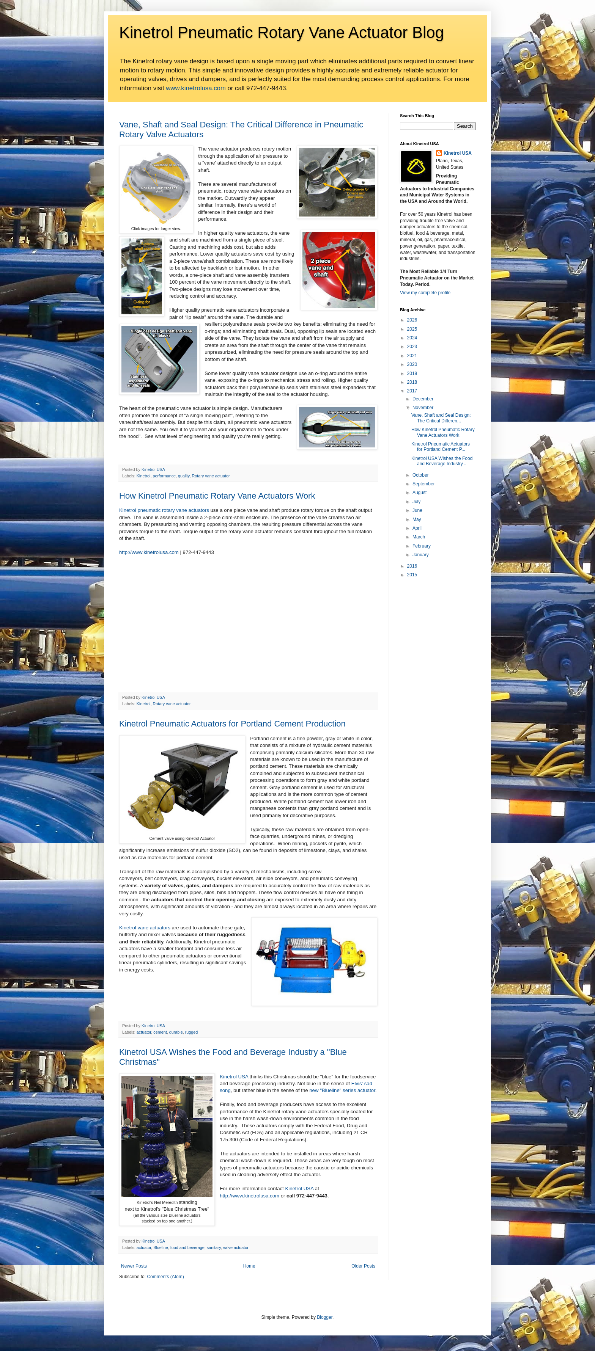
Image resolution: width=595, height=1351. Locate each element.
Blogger (324, 1317)
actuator (144, 1032)
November (422, 407)
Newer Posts (134, 1266)
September (423, 483)
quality (183, 476)
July (416, 501)
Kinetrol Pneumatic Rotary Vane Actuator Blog (281, 32)
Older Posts (363, 1266)
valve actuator (236, 1247)
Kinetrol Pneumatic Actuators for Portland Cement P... (440, 446)
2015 (412, 574)
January (420, 554)
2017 (412, 391)
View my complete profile (425, 292)
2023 (412, 346)
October (420, 475)
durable (176, 1032)
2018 (412, 382)
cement (160, 1032)
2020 (412, 364)
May (416, 519)
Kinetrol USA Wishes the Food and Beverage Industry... (441, 461)
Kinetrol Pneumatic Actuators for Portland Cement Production (232, 723)
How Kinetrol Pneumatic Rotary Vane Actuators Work (217, 496)
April (417, 528)
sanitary (214, 1247)
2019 (412, 373)
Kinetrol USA (234, 1077)
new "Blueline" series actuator (342, 1090)
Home (249, 1266)
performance (164, 476)
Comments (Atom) (165, 1276)
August (419, 492)
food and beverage (187, 1247)
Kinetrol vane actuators (144, 927)
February (421, 546)
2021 (412, 355)
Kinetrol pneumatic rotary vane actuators (164, 510)
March (418, 537)
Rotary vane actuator (211, 476)
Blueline (160, 1247)
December (422, 399)
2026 (412, 320)
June (417, 510)
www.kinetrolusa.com (196, 88)
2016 (412, 566)
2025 (412, 329)
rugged (191, 1032)
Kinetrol (144, 476)
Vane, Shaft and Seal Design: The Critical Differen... (441, 418)
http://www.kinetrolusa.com (149, 552)
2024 (412, 337)
